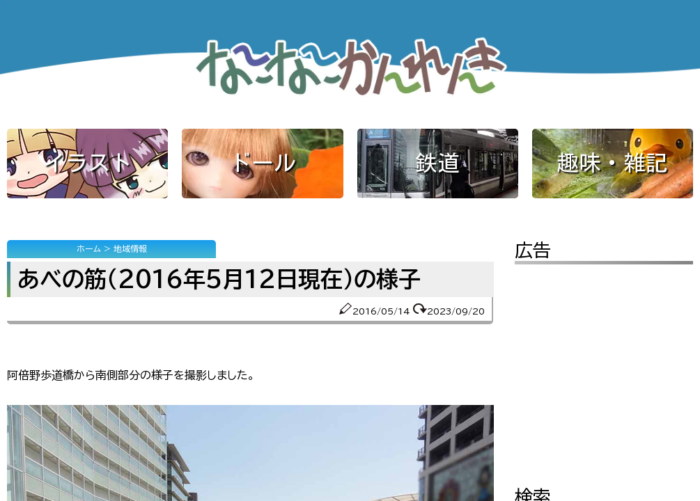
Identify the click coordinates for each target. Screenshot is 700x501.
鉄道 (437, 163)
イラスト (87, 163)
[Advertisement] (604, 365)
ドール (262, 163)
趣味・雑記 (612, 163)
